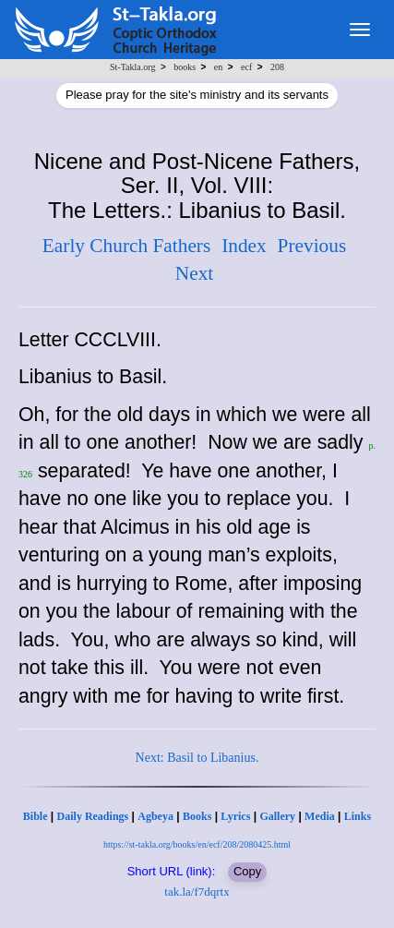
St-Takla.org (132, 67)
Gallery (277, 816)
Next (194, 273)
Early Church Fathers (126, 246)
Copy (247, 871)
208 (277, 67)
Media (319, 816)
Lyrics (235, 816)
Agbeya (155, 816)
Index (244, 246)
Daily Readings (93, 816)
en (218, 67)
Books (197, 816)
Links (357, 816)
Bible (35, 816)
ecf (246, 67)
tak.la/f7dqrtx (196, 891)
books (184, 67)
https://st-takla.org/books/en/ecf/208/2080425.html (197, 844)
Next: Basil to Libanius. (197, 758)
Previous (312, 246)
